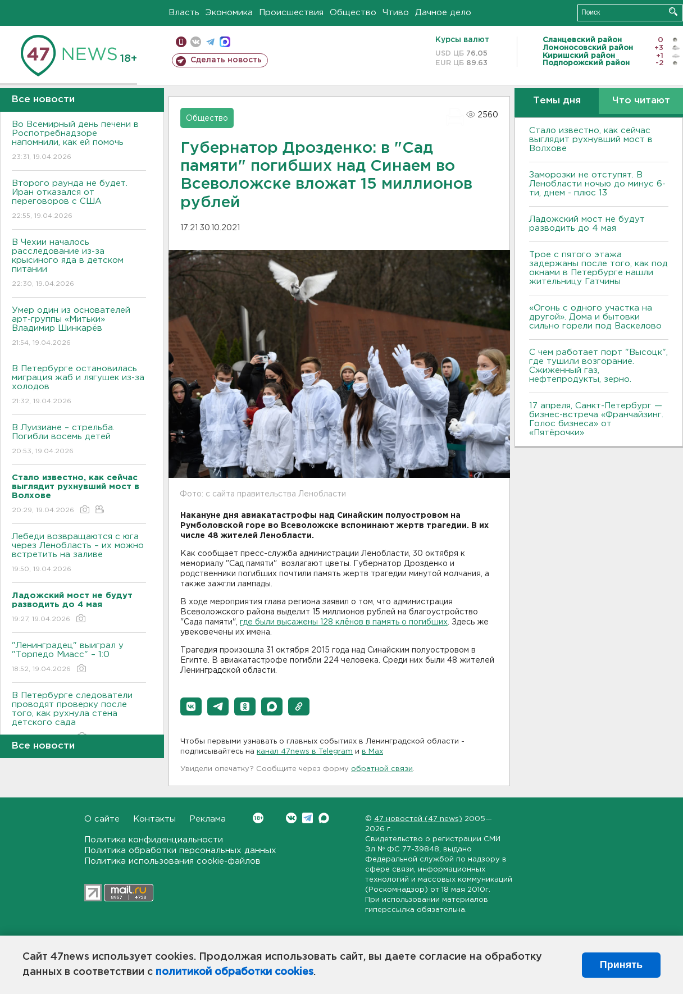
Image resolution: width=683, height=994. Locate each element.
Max (323, 818)
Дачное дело (443, 12)
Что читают (641, 101)
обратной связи (382, 769)
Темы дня (557, 101)
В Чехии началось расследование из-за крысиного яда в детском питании (79, 264)
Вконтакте (258, 818)
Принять (621, 964)
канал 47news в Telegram (305, 752)
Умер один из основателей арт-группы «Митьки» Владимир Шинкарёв (79, 327)
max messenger (225, 42)
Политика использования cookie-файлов (172, 861)
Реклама (207, 819)
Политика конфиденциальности (153, 839)
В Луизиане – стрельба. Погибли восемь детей (79, 440)
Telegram (307, 818)
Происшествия (291, 12)
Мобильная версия (181, 42)
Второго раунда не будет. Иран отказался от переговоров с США (79, 200)
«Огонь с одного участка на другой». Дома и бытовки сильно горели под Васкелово (595, 317)
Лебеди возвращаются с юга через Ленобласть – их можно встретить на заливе (79, 553)
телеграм (210, 42)
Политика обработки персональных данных (180, 850)
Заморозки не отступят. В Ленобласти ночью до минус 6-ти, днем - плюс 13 (597, 184)
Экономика (229, 12)
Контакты (154, 819)
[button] (191, 706)
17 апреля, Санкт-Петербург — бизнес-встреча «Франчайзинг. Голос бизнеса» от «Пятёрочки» (596, 419)
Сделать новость (226, 60)
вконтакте (195, 42)
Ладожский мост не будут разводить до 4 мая (587, 224)
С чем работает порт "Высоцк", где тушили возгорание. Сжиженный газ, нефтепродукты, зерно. (598, 366)
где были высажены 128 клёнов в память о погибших (344, 622)
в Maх (372, 752)
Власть (184, 12)
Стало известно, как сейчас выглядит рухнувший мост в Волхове (591, 139)
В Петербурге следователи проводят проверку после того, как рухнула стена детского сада (79, 717)
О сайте (102, 819)
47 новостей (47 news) (418, 819)
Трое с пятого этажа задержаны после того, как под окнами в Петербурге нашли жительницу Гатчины (598, 268)
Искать (673, 11)
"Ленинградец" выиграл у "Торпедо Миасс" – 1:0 (79, 658)
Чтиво (396, 12)
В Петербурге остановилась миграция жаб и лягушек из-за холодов (79, 385)
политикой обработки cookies (234, 972)
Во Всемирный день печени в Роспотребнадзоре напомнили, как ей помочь (79, 141)
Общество (353, 12)
